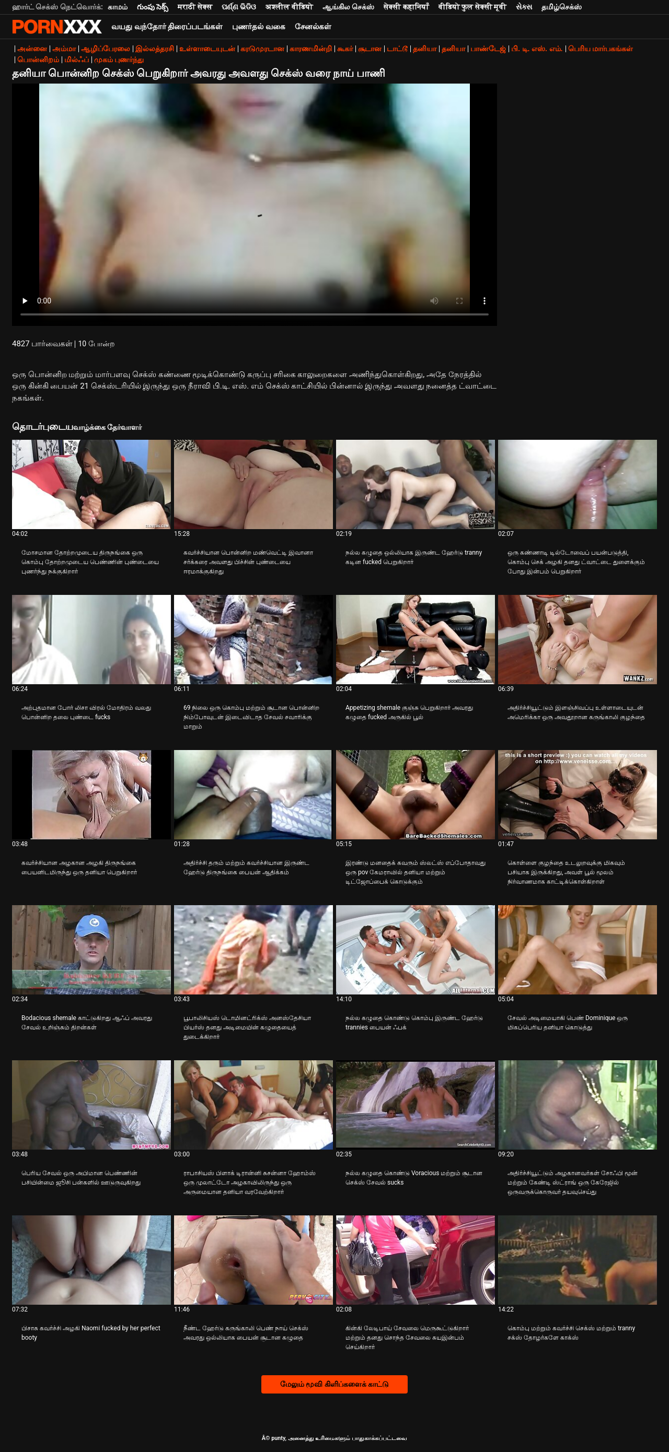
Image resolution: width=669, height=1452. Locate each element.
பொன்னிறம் (38, 59)
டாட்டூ (397, 48)
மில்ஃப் (76, 59)
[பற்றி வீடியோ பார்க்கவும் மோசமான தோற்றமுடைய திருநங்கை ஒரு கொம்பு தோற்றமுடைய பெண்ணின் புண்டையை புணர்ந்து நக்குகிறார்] (91, 484)
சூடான (370, 48)
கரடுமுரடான (262, 48)
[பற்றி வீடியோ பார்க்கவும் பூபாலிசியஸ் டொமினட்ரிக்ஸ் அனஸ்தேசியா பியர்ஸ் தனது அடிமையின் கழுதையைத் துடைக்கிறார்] (253, 949)
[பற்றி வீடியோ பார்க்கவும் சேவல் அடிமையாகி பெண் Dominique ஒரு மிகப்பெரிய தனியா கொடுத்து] (577, 949)
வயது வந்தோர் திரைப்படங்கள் (167, 26)
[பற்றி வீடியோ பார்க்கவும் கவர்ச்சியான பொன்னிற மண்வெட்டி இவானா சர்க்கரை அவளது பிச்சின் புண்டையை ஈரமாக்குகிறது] (253, 484)
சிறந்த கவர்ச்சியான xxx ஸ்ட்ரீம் (57, 26)
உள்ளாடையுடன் (207, 48)
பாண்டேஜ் (488, 48)
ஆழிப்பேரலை (105, 48)
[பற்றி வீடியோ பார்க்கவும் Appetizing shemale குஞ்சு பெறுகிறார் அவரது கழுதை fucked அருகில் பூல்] (415, 639)
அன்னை (32, 48)
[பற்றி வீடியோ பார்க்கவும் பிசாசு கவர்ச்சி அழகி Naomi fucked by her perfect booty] (91, 1260)
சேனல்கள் (313, 26)
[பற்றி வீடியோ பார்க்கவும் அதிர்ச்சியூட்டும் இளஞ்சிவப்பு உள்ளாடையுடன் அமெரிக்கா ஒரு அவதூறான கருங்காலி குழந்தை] (577, 639)
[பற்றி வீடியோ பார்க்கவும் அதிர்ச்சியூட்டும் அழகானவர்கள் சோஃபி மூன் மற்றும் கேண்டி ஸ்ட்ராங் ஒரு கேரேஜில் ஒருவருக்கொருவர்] (577, 1105)
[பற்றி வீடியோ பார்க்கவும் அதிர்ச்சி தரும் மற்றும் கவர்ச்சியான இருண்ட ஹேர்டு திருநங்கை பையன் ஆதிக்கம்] (253, 794)
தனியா (424, 48)
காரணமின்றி (311, 48)
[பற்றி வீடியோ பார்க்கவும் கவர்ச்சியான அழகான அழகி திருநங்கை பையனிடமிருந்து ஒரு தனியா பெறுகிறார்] (91, 794)
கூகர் (345, 48)
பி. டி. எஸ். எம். (537, 48)
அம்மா (64, 48)
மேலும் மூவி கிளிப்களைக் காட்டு (334, 1384)
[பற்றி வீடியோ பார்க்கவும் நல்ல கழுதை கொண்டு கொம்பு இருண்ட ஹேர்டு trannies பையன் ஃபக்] (415, 949)
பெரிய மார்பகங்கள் (600, 48)
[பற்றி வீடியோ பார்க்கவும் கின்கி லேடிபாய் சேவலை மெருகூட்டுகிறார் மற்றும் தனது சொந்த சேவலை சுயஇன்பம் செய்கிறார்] (415, 1260)
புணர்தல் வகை (258, 26)
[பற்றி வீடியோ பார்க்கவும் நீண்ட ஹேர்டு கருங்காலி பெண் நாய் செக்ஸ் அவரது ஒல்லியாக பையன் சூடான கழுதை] (253, 1260)
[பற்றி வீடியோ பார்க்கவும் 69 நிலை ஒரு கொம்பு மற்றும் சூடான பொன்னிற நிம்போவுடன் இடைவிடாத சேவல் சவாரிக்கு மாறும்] (253, 639)
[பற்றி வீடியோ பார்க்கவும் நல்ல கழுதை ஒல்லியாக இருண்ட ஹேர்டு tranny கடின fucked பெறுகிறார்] (415, 484)
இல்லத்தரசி (154, 48)
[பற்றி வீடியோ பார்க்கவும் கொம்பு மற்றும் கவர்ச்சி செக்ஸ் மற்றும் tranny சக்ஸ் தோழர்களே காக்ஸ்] (577, 1260)
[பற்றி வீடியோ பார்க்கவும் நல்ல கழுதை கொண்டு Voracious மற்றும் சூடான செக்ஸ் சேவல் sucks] (415, 1105)
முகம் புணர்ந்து (119, 59)
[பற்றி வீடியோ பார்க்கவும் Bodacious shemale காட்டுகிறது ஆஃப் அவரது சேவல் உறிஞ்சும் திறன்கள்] (91, 949)
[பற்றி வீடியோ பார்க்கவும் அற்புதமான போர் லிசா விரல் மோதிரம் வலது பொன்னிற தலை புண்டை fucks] (91, 639)
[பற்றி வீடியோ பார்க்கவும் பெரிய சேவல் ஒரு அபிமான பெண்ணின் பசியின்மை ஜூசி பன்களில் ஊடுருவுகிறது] (91, 1105)
